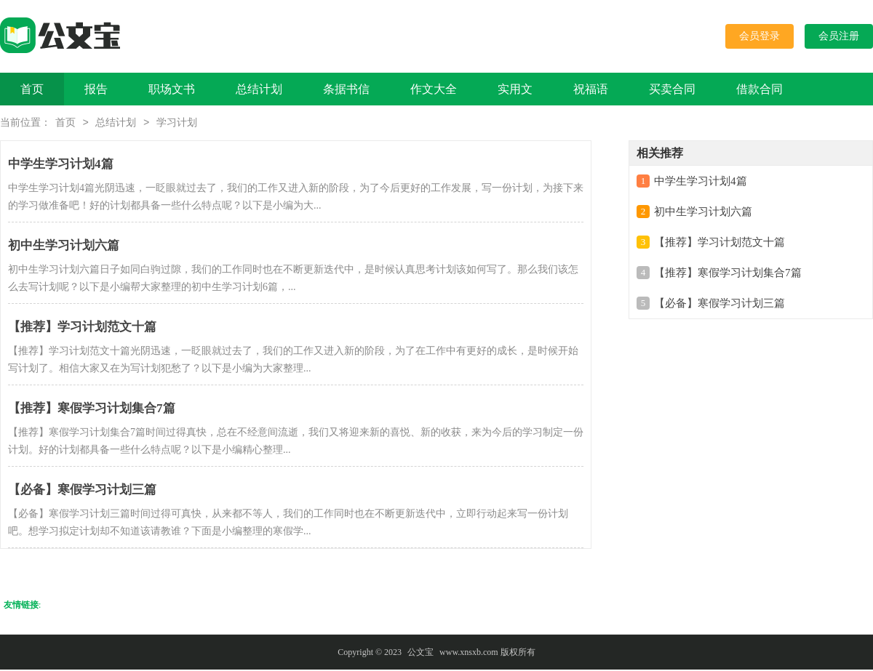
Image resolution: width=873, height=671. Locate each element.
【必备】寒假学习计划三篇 (719, 304)
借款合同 (759, 89)
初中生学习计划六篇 (703, 213)
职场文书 (171, 89)
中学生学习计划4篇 (700, 182)
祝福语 (590, 89)
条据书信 (346, 89)
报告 (96, 89)
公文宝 (420, 653)
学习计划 (176, 123)
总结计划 (259, 89)
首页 (32, 89)
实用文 (515, 89)
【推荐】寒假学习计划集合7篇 (728, 274)
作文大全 (433, 89)
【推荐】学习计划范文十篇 (719, 243)
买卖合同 (672, 89)
